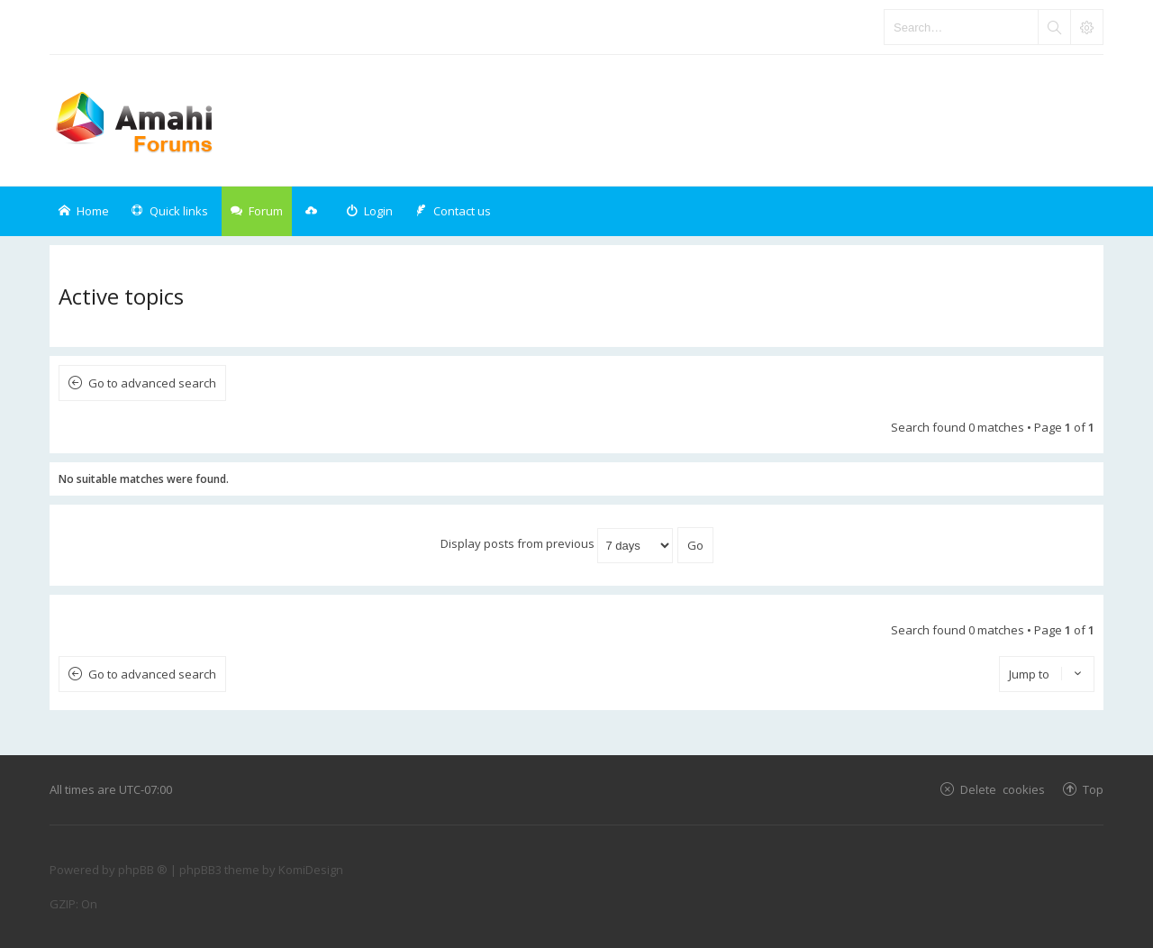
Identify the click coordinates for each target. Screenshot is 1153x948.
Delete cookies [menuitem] (1002, 789)
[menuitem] (369, 211)
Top (1093, 789)
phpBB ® (143, 869)
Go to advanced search (152, 383)
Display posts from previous (556, 543)
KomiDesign (310, 869)
